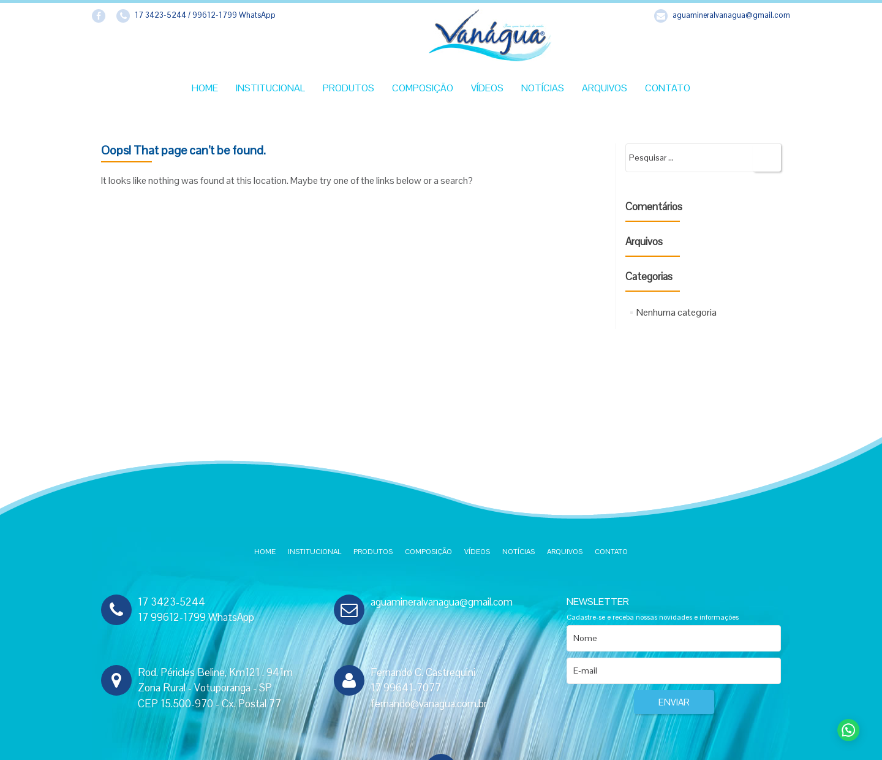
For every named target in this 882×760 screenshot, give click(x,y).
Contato (667, 88)
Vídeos (487, 88)
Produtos (348, 88)
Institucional (270, 88)
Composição (422, 88)
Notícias (542, 88)
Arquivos (604, 88)
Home (205, 88)
